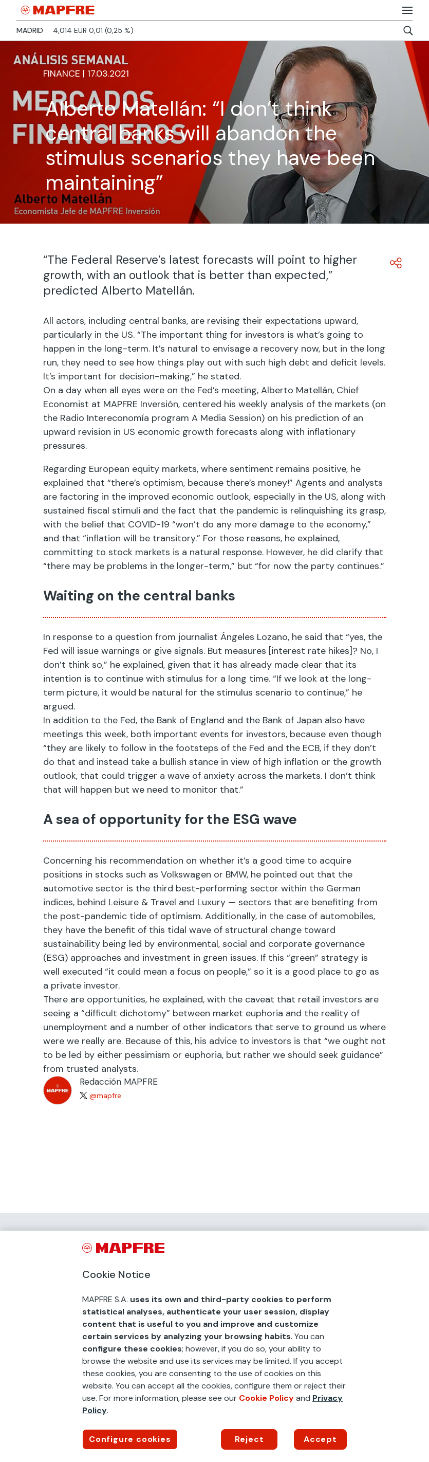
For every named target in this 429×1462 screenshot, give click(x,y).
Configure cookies (130, 1439)
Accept (320, 1439)
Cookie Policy (266, 1398)
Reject (249, 1439)
